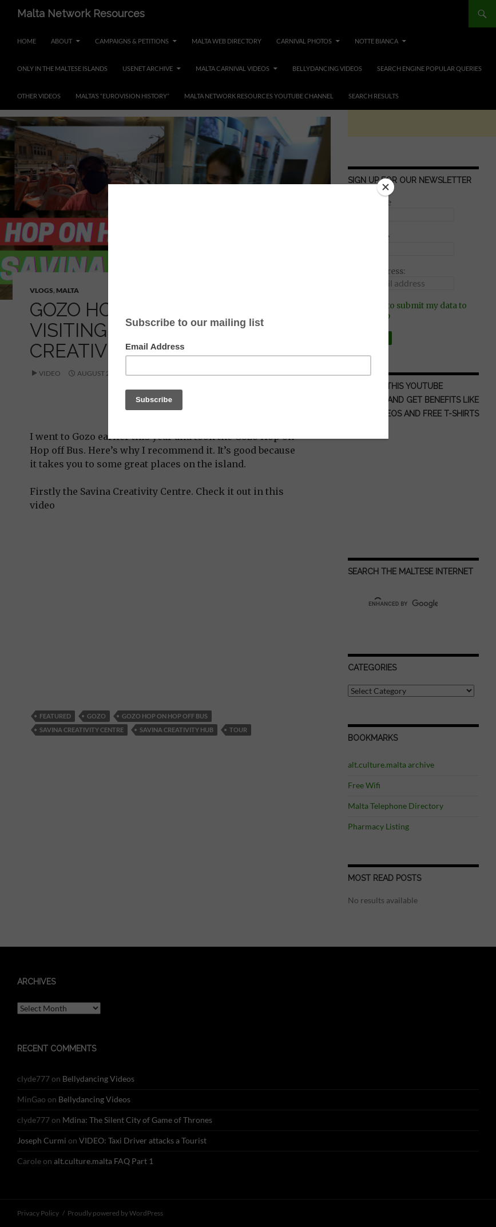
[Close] (385, 187)
